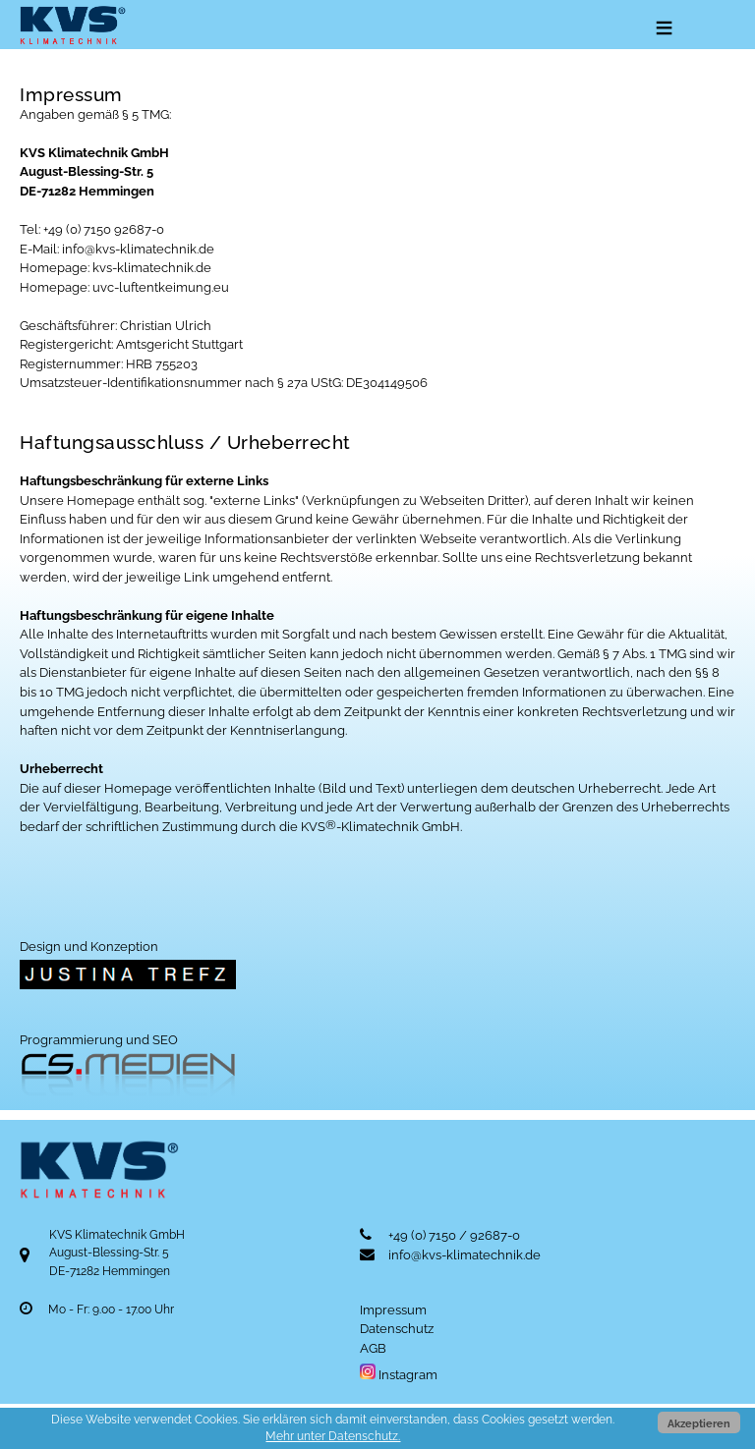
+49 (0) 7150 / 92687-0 (454, 1235)
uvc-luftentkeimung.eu (160, 287)
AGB (373, 1348)
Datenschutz (397, 1328)
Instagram (398, 1374)
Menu (662, 29)
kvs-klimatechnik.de (151, 267)
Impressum (393, 1310)
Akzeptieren (699, 1423)
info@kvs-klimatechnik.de (138, 249)
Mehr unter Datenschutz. (332, 1436)
